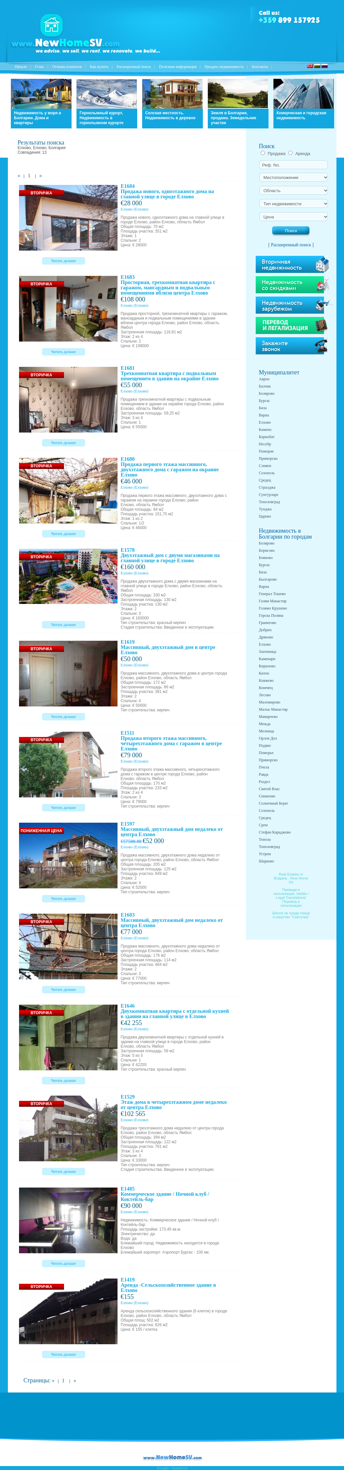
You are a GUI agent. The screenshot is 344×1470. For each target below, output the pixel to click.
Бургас (264, 400)
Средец (265, 480)
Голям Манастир (273, 601)
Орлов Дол (268, 738)
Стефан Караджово (275, 832)
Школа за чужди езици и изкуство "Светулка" (291, 915)
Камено (265, 429)
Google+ (163, 1468)
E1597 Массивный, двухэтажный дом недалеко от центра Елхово (172, 829)
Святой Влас (269, 789)
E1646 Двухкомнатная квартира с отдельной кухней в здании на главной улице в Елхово (175, 1011)
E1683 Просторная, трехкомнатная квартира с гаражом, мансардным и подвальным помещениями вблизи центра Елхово (168, 285)
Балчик (265, 386)
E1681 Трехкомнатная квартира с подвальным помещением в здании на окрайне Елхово (170, 373)
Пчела (264, 767)
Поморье (266, 752)
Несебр (265, 444)
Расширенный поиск (134, 66)
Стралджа (267, 487)
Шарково (266, 861)
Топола (265, 839)
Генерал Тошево (272, 593)
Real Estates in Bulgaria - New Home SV (291, 878)
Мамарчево (268, 716)
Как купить (99, 66)
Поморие (266, 451)
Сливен (265, 465)
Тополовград (269, 502)
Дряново (266, 637)
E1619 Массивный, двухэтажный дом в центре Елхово (168, 647)
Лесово (265, 695)
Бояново (266, 557)
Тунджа (265, 509)
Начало (21, 66)
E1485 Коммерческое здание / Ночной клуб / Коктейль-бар (165, 1194)
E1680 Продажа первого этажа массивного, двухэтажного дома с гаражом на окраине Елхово (170, 467)
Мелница (266, 731)
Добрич (265, 630)
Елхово (127, 209)
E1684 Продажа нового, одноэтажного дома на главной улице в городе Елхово (167, 191)
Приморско (268, 458)
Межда (265, 724)
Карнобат (267, 436)
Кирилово (267, 666)
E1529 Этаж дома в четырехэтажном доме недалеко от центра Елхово (174, 1102)
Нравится (179, 1468)
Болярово (267, 393)
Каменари (267, 659)
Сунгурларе (269, 494)
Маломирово (269, 702)
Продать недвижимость (224, 66)
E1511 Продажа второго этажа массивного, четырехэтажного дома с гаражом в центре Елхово (171, 740)
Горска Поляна (271, 615)
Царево (265, 516)
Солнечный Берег (274, 803)
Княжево (266, 680)
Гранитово (267, 622)
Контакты (260, 66)
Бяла (263, 408)
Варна (264, 415)
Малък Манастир (273, 709)
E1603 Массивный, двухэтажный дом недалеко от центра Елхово (172, 920)
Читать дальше (63, 260)
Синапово (267, 796)
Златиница (267, 651)
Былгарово (268, 579)
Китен (264, 673)
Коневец (266, 687)
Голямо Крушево (273, 608)
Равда (264, 774)
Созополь (267, 473)
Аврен (264, 379)
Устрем (265, 854)
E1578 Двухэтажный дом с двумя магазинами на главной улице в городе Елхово (170, 555)
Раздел (264, 781)
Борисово (267, 550)
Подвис (265, 745)
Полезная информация (178, 66)
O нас (39, 66)
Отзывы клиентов (67, 66)
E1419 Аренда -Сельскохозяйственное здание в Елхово (168, 1285)
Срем (263, 825)
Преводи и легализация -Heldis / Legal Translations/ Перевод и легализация (291, 897)
